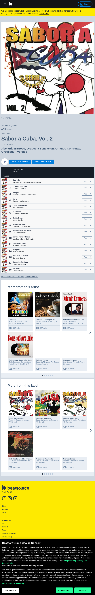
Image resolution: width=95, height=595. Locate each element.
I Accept (82, 591)
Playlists (5, 509)
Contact (5, 527)
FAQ (3, 524)
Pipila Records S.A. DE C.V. (73, 323)
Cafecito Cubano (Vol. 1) (45, 320)
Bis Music (66, 364)
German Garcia (18, 271)
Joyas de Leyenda (70, 360)
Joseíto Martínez (29, 321)
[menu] (90, 181)
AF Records (13, 422)
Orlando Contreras (67, 148)
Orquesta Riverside (14, 151)
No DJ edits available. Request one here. (19, 276)
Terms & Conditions (9, 533)
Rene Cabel (82, 420)
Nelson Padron (41, 321)
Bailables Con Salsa (43, 418)
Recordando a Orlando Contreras (75, 320)
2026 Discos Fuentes (16, 323)
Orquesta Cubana (19, 264)
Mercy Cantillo (18, 220)
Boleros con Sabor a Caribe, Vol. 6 (22, 360)
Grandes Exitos (69, 459)
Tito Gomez (31, 195)
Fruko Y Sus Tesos (15, 321)
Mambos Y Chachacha (44, 459)
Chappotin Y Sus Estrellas (22, 226)
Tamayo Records (42, 364)
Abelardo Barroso (13, 148)
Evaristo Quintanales (55, 321)
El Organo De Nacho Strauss (19, 461)
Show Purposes (10, 591)
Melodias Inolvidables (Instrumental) (23, 459)
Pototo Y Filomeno (19, 245)
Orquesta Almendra (70, 420)
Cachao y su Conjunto (20, 201)
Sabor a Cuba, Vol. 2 (16, 418)
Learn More (44, 13)
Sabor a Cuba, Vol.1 (70, 418)
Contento (12, 320)
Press (4, 530)
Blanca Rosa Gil (18, 207)
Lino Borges (67, 362)
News (4, 513)
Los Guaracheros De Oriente (23, 239)
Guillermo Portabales (20, 214)
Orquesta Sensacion (40, 148)
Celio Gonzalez (14, 362)
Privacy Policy (7, 537)
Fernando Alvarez (79, 362)
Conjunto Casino (19, 258)
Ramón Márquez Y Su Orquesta (47, 461)
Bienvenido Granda (28, 362)
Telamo (38, 323)
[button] (4, 181)
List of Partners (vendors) (13, 585)
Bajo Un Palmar (42, 360)
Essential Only (64, 591)
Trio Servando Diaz (19, 233)
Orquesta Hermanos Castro (46, 420)
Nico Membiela (18, 252)
